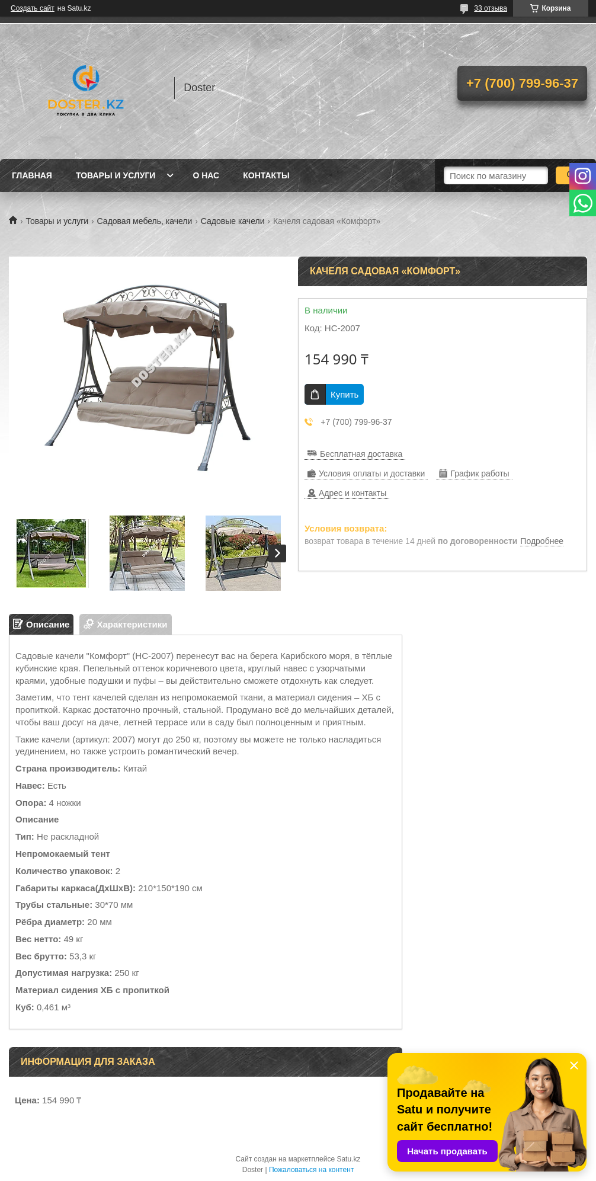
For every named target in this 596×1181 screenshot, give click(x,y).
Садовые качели (233, 221)
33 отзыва (490, 8)
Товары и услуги (116, 175)
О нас (206, 175)
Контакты (266, 175)
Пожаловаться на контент (311, 1170)
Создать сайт (33, 8)
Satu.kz (348, 1159)
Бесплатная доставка (361, 454)
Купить (344, 394)
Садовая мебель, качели (145, 221)
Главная (32, 175)
